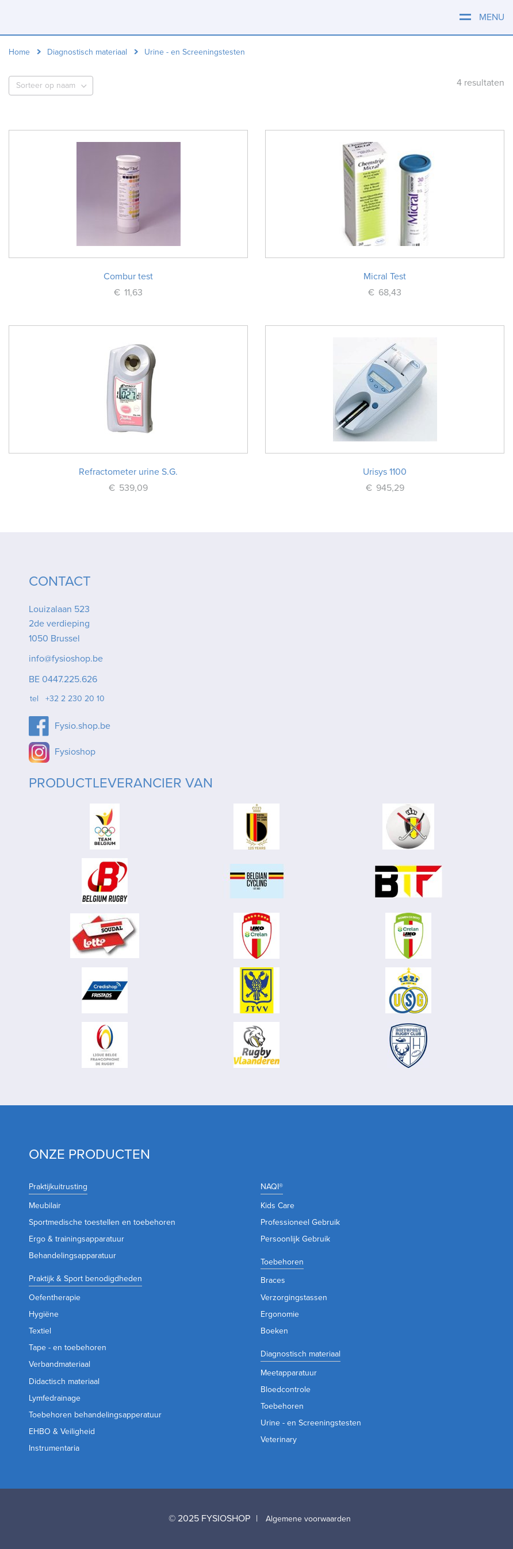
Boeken (274, 1331)
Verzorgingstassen (294, 1297)
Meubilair (45, 1205)
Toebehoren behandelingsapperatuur (95, 1415)
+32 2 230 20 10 (75, 699)
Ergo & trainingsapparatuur (76, 1239)
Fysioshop (75, 752)
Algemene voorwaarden (308, 1519)
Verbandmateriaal (59, 1364)
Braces (273, 1280)
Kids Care (277, 1205)
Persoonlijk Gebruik (295, 1239)
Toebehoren (282, 1406)
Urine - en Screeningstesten (311, 1423)
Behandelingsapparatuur (72, 1255)
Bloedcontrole (286, 1389)
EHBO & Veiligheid (62, 1431)
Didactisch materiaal (64, 1381)
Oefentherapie (55, 1297)
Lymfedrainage (55, 1398)
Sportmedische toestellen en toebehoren (102, 1222)
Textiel (40, 1331)
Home (19, 52)
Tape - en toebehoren (67, 1347)
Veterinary (279, 1439)
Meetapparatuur (289, 1373)
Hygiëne (44, 1314)
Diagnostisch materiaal (87, 52)
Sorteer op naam (45, 85)
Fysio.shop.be (82, 726)
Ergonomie (280, 1314)
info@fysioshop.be (66, 658)
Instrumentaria (54, 1448)
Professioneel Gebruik (300, 1222)
